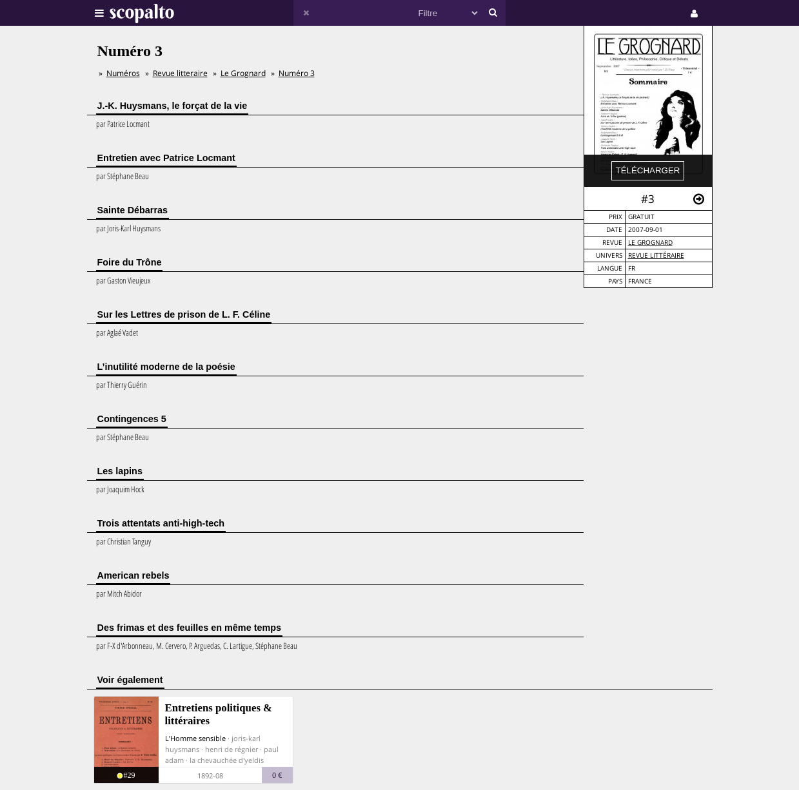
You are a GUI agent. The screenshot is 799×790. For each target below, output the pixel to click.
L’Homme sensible (195, 738)
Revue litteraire (180, 73)
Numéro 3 (297, 73)
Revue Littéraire (656, 255)
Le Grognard (650, 242)
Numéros (123, 73)
